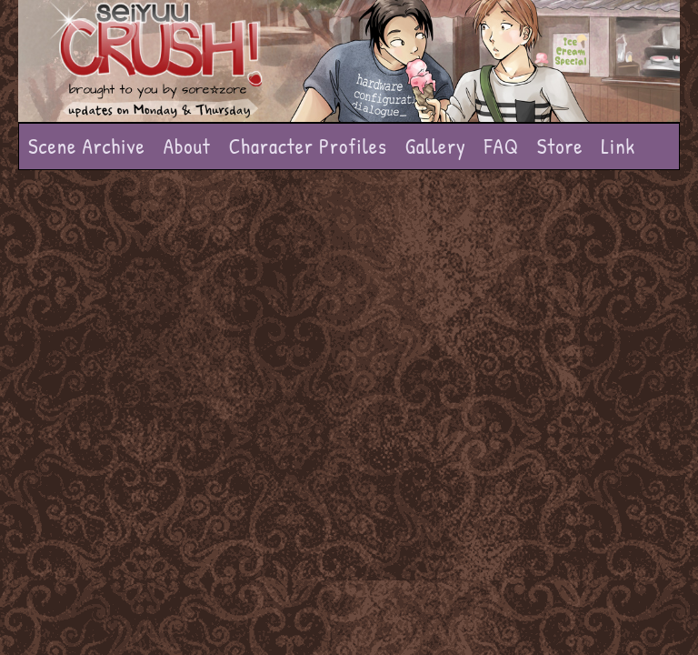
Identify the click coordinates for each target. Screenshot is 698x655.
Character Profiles (308, 146)
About (187, 146)
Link (618, 146)
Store (560, 146)
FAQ (501, 146)
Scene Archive (86, 146)
